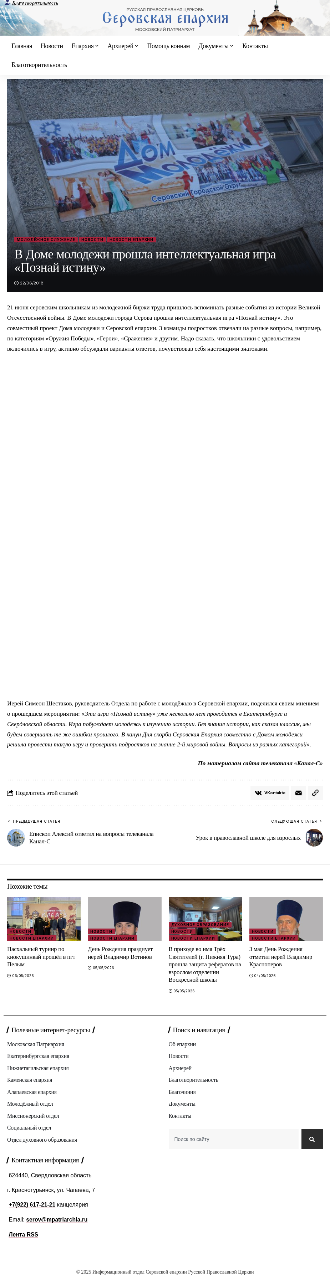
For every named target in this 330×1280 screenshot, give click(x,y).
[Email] (298, 793)
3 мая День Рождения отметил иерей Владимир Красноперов (281, 957)
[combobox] (233, 1141)
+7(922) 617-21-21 (32, 1207)
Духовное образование (200, 925)
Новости (92, 239)
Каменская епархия (29, 1080)
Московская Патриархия (36, 1044)
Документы (182, 1104)
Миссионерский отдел (33, 1116)
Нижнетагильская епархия (38, 1068)
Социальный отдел (29, 1128)
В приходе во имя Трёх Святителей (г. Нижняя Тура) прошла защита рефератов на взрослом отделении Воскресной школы (205, 964)
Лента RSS (24, 1237)
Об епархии (182, 1044)
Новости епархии (132, 239)
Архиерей (180, 1068)
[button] (315, 793)
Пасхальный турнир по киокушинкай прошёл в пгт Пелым (41, 957)
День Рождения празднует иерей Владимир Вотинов (120, 953)
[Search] (312, 1141)
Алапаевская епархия (32, 1092)
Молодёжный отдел (30, 1104)
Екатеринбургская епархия (38, 1056)
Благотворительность (35, 3)
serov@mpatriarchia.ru (57, 1222)
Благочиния (182, 1092)
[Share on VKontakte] (269, 793)
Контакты (180, 1116)
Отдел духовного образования (42, 1140)
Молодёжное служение (46, 239)
